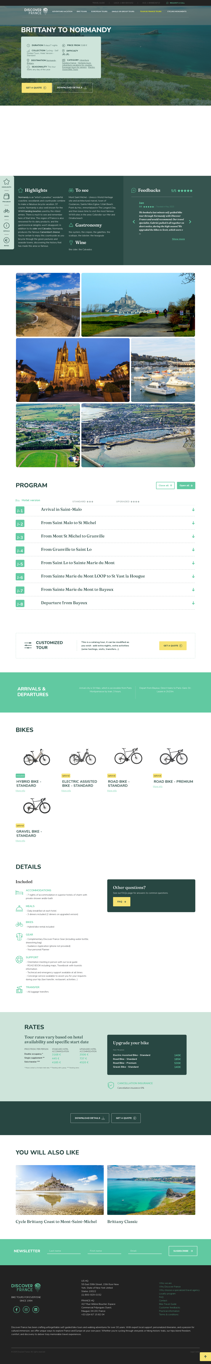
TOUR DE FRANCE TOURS (150, 11)
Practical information (169, 1310)
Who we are (165, 1282)
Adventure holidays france (75, 61)
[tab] (83, 501)
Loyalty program (167, 1292)
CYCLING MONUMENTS (176, 11)
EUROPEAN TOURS (99, 11)
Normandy (51, 60)
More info (20, 790)
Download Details (72, 85)
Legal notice (195, 1351)
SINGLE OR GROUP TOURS (123, 11)
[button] (136, 221)
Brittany (30, 63)
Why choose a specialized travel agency (179, 1289)
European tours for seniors (74, 67)
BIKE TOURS (82, 11)
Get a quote (36, 85)
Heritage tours (84, 63)
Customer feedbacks (169, 1306)
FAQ (121, 901)
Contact (163, 1299)
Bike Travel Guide (167, 1303)
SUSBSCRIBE (183, 1250)
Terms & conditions (168, 1313)
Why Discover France (170, 1285)
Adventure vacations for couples (77, 65)
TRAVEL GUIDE (98, 3)
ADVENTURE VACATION (62, 11)
